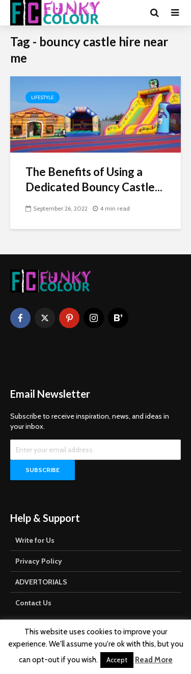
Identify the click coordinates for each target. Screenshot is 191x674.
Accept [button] (116, 660)
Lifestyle (42, 97)
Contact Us (33, 602)
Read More (154, 659)
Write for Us (34, 540)
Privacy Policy (38, 561)
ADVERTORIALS (41, 582)
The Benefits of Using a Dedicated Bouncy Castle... (93, 179)
